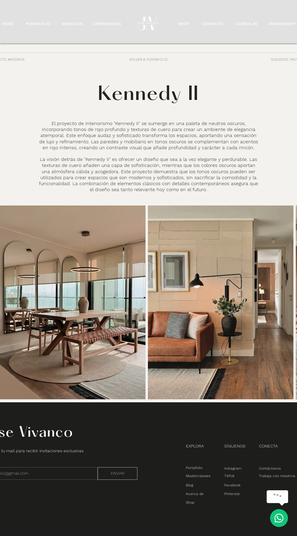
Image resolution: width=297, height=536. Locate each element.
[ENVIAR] (117, 473)
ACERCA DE (246, 24)
